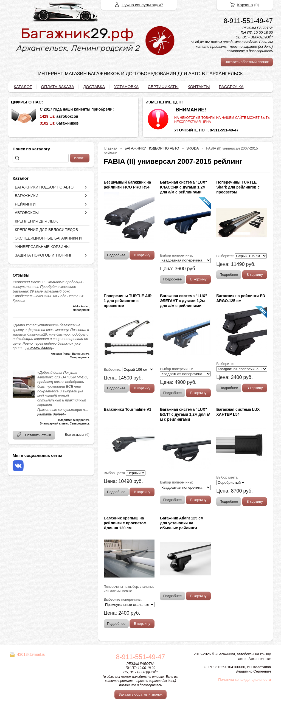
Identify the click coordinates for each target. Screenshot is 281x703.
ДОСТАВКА (94, 86)
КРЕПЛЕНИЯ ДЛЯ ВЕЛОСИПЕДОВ (46, 229)
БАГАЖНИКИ (26, 195)
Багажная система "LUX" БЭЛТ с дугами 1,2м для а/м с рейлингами (185, 414)
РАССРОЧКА (231, 86)
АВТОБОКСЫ (27, 212)
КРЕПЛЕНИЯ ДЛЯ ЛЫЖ (36, 221)
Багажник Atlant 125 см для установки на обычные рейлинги (181, 523)
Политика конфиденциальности (244, 679)
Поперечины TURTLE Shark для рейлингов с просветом (238, 187)
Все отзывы (74, 434)
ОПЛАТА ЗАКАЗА (57, 86)
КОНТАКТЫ (199, 86)
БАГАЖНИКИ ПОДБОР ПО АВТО (44, 187)
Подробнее (116, 255)
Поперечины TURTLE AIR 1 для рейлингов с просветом (128, 301)
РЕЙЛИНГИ (25, 204)
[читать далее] (39, 348)
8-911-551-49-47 (248, 20)
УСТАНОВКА (126, 86)
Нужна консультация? (142, 4)
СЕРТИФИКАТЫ (163, 86)
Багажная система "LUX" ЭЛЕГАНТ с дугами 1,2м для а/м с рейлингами (183, 301)
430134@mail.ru (31, 654)
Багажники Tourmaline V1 (127, 409)
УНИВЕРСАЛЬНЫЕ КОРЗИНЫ (42, 246)
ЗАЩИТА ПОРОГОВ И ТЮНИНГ (43, 255)
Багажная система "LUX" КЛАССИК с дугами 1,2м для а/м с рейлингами (183, 187)
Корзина (245, 4)
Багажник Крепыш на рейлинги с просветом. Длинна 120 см (125, 523)
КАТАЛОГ (23, 86)
